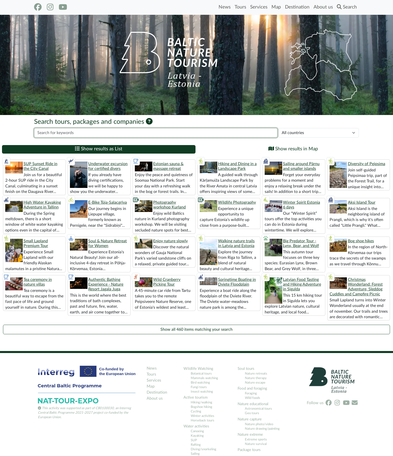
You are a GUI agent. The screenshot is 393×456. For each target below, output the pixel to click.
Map (276, 7)
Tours (240, 7)
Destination (297, 7)
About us (323, 7)
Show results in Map (293, 148)
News (225, 7)
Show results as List (98, 148)
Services (258, 7)
